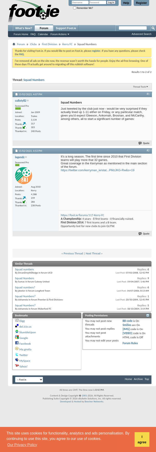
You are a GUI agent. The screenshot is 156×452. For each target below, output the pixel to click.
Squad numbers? (25, 287)
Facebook (25, 343)
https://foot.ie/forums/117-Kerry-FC (82, 215)
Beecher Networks (93, 401)
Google (23, 338)
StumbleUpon (27, 332)
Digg (22, 321)
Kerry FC (67, 44)
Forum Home (21, 34)
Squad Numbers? (25, 296)
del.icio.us (25, 326)
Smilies (127, 325)
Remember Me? (83, 8)
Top (147, 379)
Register (141, 3)
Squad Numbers (33, 80)
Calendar (43, 34)
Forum (44, 28)
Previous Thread (73, 253)
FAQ (33, 34)
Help (126, 3)
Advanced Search (141, 34)
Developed (65, 401)
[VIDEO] (127, 333)
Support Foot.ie (66, 28)
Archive (138, 379)
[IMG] (126, 329)
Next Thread (93, 253)
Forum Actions (58, 34)
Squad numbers (24, 269)
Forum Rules (130, 343)
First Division (49, 44)
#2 (148, 150)
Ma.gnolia (25, 349)
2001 (84, 395)
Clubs (33, 44)
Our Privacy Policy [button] (22, 445)
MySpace (24, 360)
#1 (148, 94)
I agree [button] (142, 439)
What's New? (23, 28)
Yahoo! (23, 366)
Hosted (77, 401)
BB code (127, 321)
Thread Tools (139, 86)
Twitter (23, 355)
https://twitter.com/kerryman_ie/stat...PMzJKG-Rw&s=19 (97, 170)
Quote (144, 143)
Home (128, 379)
